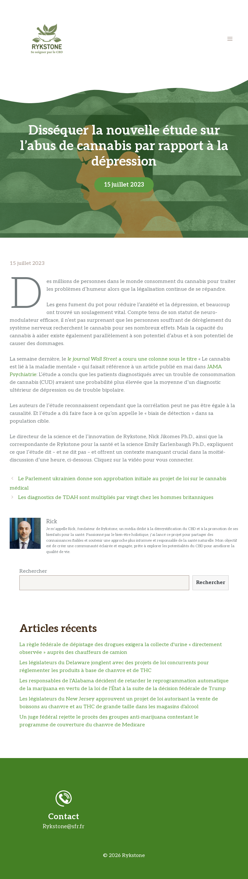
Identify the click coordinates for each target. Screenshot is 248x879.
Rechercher (33, 571)
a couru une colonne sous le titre (132, 359)
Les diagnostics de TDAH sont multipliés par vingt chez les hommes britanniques (115, 497)
